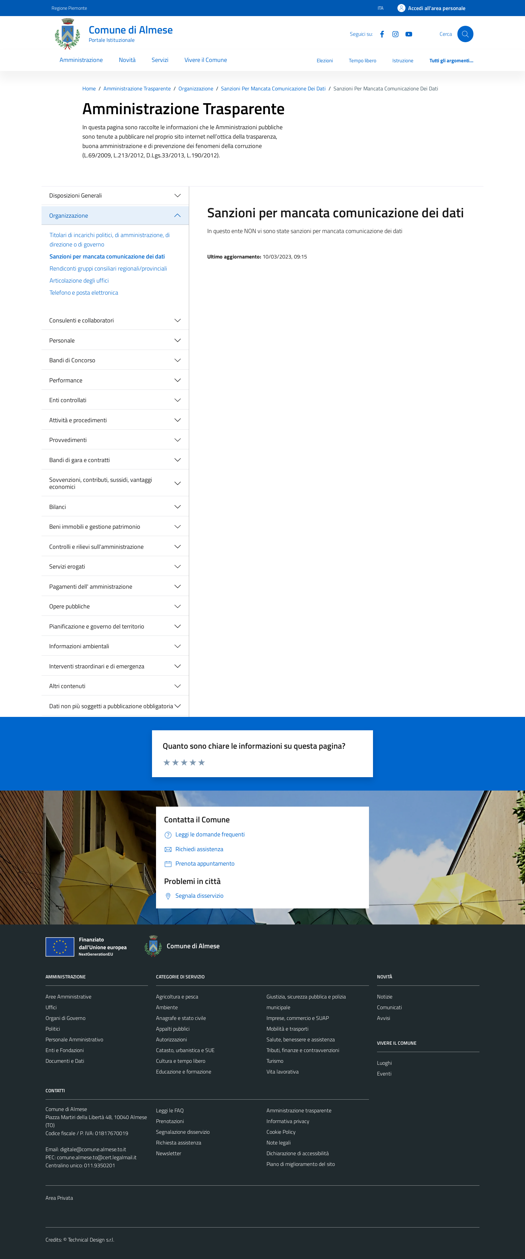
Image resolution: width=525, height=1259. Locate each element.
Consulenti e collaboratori (81, 320)
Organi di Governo (65, 1018)
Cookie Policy (281, 1132)
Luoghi (384, 1063)
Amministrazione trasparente (299, 1110)
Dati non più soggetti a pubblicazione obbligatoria (111, 706)
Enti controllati (67, 399)
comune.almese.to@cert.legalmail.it (97, 1157)
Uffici (51, 1007)
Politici (53, 1029)
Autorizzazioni (171, 1039)
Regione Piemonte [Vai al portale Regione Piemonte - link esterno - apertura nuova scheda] (69, 7)
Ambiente (167, 1007)
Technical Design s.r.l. (91, 1240)
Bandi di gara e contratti (79, 459)
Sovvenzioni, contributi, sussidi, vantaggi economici (100, 483)
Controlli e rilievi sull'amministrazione (96, 546)
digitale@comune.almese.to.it (93, 1149)
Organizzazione (68, 215)
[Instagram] (392, 33)
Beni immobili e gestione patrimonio (94, 526)
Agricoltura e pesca (177, 996)
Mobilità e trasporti (287, 1029)
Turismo (275, 1061)
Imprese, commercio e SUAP (298, 1018)
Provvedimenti (68, 439)
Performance (65, 380)
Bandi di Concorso (72, 360)
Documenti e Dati (65, 1061)
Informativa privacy (288, 1121)
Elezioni (325, 60)
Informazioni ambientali (79, 646)
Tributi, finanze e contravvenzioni (303, 1050)
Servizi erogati (67, 566)
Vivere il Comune (205, 59)
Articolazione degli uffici (79, 280)
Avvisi (383, 1018)
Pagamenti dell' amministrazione (90, 586)
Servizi (160, 59)
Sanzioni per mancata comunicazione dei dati (107, 256)
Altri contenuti (67, 685)
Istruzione (403, 60)
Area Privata (59, 1198)
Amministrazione (81, 59)
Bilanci (57, 506)
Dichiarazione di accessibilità (298, 1153)
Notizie (384, 996)
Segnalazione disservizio (183, 1132)
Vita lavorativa (283, 1071)
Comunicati (389, 1007)
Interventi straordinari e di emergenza (96, 666)
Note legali (279, 1142)
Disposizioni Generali (75, 195)
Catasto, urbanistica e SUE (185, 1050)
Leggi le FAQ (170, 1110)
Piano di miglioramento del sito (301, 1164)
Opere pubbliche (69, 606)
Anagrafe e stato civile (181, 1018)
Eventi (384, 1073)
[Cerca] (465, 34)
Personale (62, 340)
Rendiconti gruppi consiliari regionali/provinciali (108, 268)
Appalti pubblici (173, 1029)
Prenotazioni (170, 1121)
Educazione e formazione (183, 1071)
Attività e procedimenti (78, 420)
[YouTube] (406, 33)
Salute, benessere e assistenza (301, 1039)
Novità (127, 59)
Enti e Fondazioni (65, 1050)
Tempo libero (362, 60)
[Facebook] (379, 33)
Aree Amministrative (68, 996)
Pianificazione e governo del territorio (96, 626)
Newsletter (168, 1153)
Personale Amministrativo (74, 1039)
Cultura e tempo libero (180, 1061)
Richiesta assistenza (178, 1142)
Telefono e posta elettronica (84, 292)
